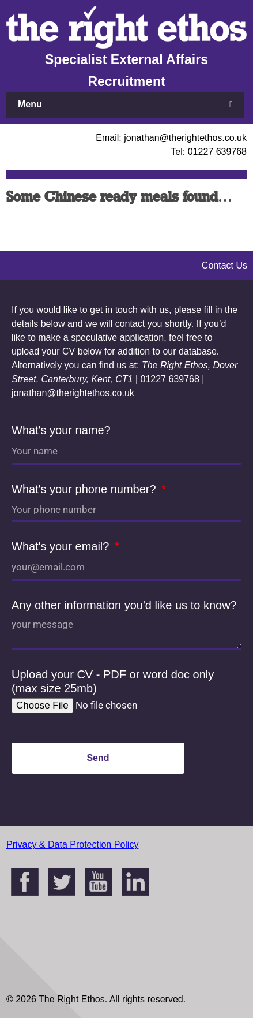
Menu (30, 104)
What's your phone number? (85, 489)
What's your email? (62, 546)
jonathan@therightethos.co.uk (73, 393)
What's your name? (61, 430)
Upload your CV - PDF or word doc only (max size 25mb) (113, 681)
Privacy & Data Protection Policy (72, 844)
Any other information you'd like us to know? (124, 605)
